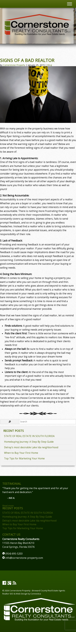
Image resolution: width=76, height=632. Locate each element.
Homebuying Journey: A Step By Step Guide (29, 441)
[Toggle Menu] (69, 3)
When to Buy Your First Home (21, 453)
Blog (49, 65)
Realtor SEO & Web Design (14, 593)
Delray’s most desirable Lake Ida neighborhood (31, 447)
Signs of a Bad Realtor (27, 60)
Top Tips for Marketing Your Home (24, 458)
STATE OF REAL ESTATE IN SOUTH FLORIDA (29, 436)
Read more (8, 505)
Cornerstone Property (14, 65)
